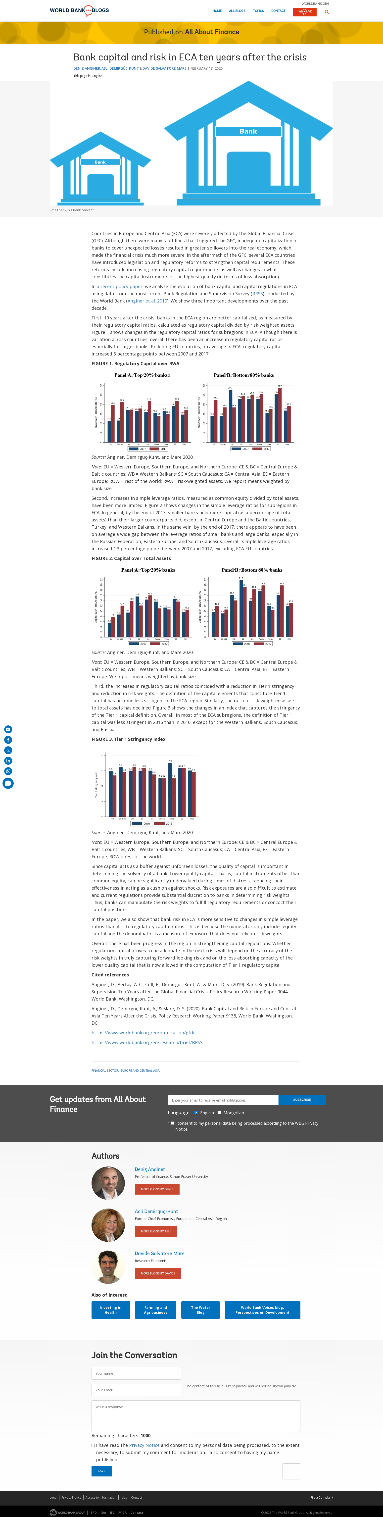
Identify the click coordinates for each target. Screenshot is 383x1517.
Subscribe (302, 1100)
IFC (112, 1513)
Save (102, 1471)
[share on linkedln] (8, 761)
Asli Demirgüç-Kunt (120, 68)
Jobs (124, 1497)
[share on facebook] (8, 740)
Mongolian (234, 1112)
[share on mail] (8, 729)
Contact (278, 11)
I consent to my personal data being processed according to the (246, 1126)
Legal (53, 1497)
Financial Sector (105, 1070)
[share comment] (8, 783)
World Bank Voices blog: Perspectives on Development (262, 1310)
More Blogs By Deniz (157, 1189)
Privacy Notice (144, 1445)
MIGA (123, 1513)
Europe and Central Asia (140, 1070)
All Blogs (237, 11)
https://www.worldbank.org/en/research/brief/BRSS (147, 1042)
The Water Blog (200, 1310)
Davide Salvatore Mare (165, 68)
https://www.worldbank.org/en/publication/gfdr (143, 1033)
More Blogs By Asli (156, 1231)
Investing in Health (110, 1310)
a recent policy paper (120, 286)
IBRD (93, 1513)
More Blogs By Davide (158, 1273)
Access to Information (101, 1497)
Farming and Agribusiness (155, 1310)
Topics (258, 11)
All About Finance (212, 32)
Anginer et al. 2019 (147, 301)
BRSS (257, 294)
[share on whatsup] (8, 771)
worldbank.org (316, 3)
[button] (327, 12)
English (97, 76)
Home (217, 11)
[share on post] (8, 750)
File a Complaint (322, 1497)
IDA (103, 1513)
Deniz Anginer (86, 68)
